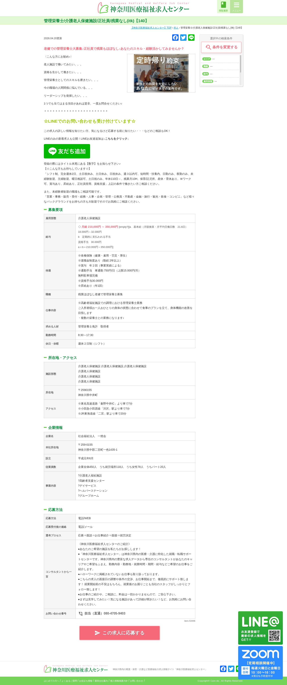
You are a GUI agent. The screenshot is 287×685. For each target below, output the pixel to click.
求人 (176, 27)
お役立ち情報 (85, 681)
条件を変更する (221, 47)
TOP (151, 27)
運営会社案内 (101, 681)
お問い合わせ (136, 681)
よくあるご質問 (69, 681)
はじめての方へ (51, 681)
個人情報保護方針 (119, 681)
